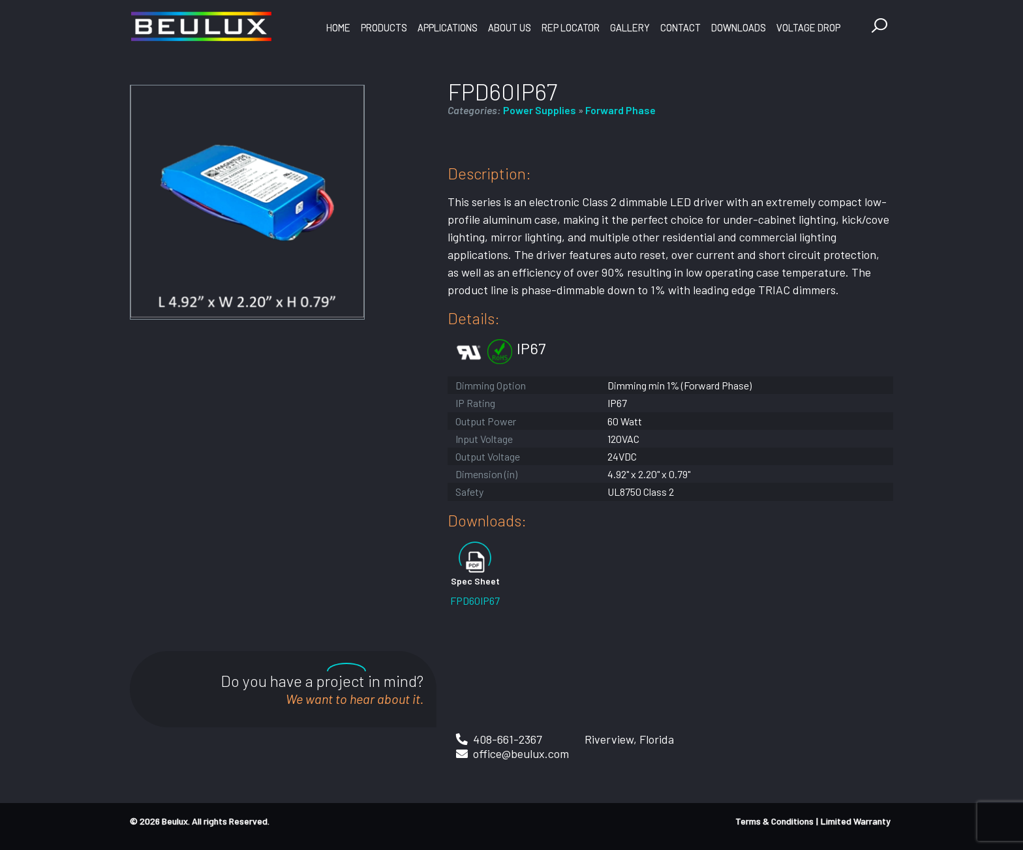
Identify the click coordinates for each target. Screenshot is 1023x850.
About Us (509, 27)
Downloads (738, 27)
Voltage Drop (808, 27)
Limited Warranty (856, 821)
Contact (680, 27)
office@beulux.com (521, 753)
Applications (448, 27)
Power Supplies (539, 110)
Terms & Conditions (774, 821)
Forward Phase (620, 110)
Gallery (630, 27)
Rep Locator (571, 27)
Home (338, 27)
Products (384, 27)
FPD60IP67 (475, 600)
